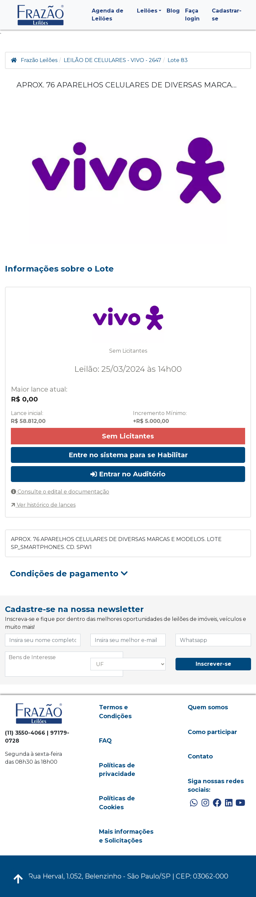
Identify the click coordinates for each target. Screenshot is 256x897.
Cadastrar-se (226, 15)
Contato (200, 756)
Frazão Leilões (39, 60)
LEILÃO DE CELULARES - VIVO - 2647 (112, 60)
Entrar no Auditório (128, 474)
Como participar (212, 731)
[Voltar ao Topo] (18, 878)
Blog (173, 11)
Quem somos (208, 707)
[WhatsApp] (194, 803)
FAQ (105, 740)
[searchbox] (64, 657)
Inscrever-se (213, 664)
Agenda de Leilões (107, 15)
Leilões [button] (147, 11)
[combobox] (64, 664)
